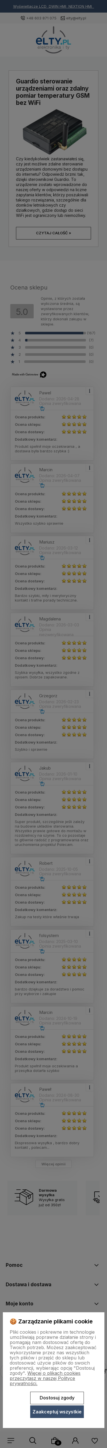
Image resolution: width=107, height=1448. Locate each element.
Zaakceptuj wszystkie (57, 1412)
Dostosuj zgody (57, 1398)
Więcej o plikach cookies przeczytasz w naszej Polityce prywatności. (45, 1378)
